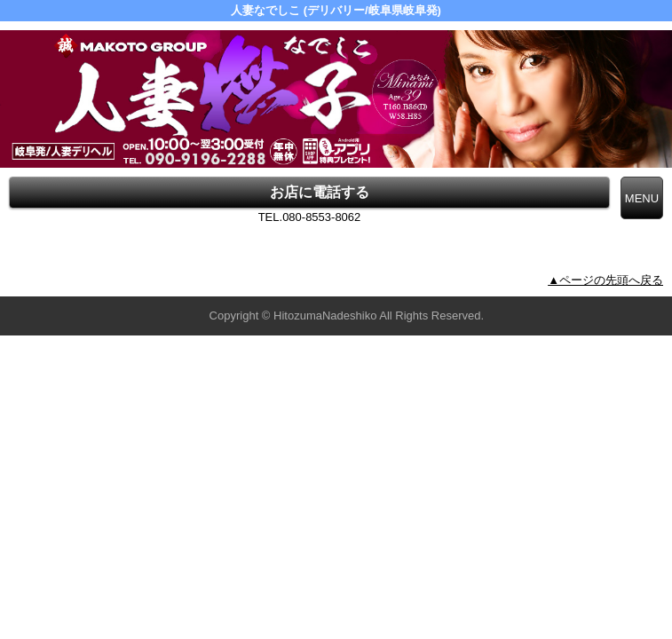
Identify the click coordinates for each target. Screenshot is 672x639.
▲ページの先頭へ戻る (605, 280)
